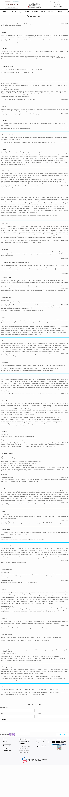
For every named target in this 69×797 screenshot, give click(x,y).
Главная (4, 11)
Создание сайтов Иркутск (42, 746)
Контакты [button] (50, 11)
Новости (5, 741)
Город (1, 713)
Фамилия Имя (4, 707)
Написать (34, 762)
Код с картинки (4, 734)
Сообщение (3, 719)
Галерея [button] (43, 11)
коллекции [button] (35, 11)
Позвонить (11, 7)
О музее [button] (20, 12)
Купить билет (57, 6)
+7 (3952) (11, 4)
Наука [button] (27, 11)
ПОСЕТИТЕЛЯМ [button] (12, 11)
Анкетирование (7, 750)
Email (39, 713)
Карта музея (6, 748)
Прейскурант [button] (60, 11)
